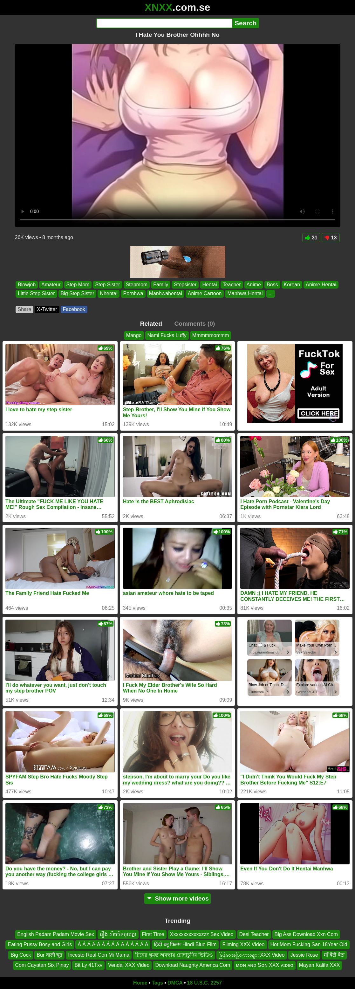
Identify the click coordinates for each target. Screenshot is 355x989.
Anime (253, 284)
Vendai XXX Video (128, 965)
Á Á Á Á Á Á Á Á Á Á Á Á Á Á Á (113, 944)
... (270, 293)
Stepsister (185, 284)
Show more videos (177, 898)
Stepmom (136, 284)
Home (140, 983)
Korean (291, 284)
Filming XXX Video (243, 944)
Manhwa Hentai (245, 293)
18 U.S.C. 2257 (204, 983)
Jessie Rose (304, 955)
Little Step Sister (36, 293)
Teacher (231, 284)
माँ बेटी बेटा (334, 955)
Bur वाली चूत (49, 955)
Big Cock (20, 955)
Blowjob (27, 284)
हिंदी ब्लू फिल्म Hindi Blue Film (185, 944)
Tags (157, 983)
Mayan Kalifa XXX (319, 965)
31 (311, 237)
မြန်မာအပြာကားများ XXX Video (252, 955)
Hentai (209, 284)
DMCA (175, 983)
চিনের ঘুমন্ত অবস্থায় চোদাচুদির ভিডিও (174, 955)
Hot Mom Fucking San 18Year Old (308, 944)
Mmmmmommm (210, 335)
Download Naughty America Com (192, 965)
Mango (134, 335)
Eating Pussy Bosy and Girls (40, 944)
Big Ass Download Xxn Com (306, 934)
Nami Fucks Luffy (167, 335)
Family (160, 284)
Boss (272, 284)
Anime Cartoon (205, 293)
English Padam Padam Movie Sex (55, 934)
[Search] (164, 23)
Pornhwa (133, 293)
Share (24, 309)
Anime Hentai (321, 284)
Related (151, 323)
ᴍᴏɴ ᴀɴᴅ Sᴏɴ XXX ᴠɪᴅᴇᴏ (264, 965)
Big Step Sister (77, 293)
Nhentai (108, 293)
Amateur (50, 284)
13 (330, 237)
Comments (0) (194, 323)
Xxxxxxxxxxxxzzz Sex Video (202, 934)
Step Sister (107, 284)
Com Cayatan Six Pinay (42, 965)
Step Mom (77, 284)
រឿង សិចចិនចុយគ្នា (118, 934)
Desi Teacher (254, 934)
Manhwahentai (165, 293)
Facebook (74, 309)
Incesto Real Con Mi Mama (98, 955)
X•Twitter (47, 309)
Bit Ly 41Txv (88, 965)
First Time (153, 934)
